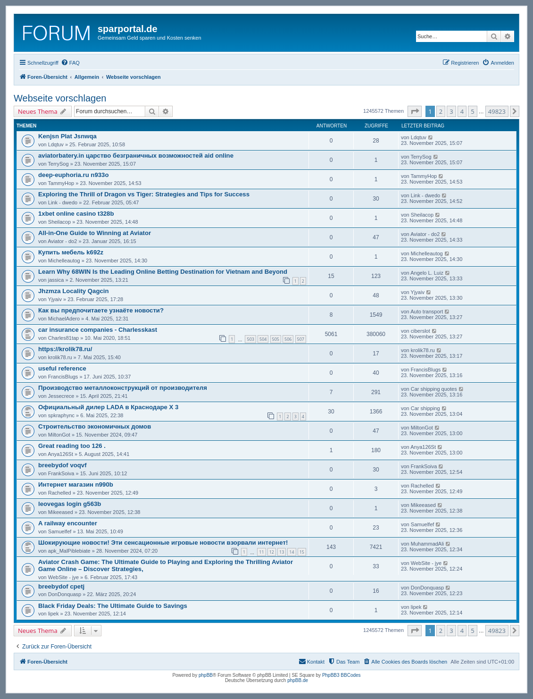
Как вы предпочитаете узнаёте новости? (101, 310)
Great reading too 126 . (72, 445)
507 (300, 339)
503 (250, 339)
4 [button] (462, 111)
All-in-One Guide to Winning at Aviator (94, 232)
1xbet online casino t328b (76, 213)
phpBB (206, 675)
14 (291, 552)
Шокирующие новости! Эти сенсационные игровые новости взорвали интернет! (163, 542)
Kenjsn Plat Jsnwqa (67, 136)
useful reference (62, 368)
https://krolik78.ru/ (65, 349)
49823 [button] (497, 111)
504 (262, 339)
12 (271, 552)
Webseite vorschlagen (60, 98)
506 (287, 339)
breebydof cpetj (61, 586)
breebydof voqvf (62, 465)
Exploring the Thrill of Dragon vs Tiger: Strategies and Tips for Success (144, 194)
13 (281, 552)
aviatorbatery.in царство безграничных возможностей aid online (135, 155)
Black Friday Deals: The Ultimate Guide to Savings (112, 605)
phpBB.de (297, 680)
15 (302, 552)
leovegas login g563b (69, 503)
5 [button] (472, 111)
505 (275, 339)
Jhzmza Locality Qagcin (73, 291)
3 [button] (451, 111)
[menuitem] (70, 62)
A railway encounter (67, 523)
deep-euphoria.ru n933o (73, 174)
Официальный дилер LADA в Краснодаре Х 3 (108, 407)
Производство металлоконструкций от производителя (122, 387)
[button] (415, 111)
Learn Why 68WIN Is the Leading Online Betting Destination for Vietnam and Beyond (162, 271)
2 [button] (440, 111)
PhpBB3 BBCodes (341, 675)
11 (261, 552)
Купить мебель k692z (70, 252)
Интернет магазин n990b (75, 484)
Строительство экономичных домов (94, 426)
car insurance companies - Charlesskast (97, 329)
